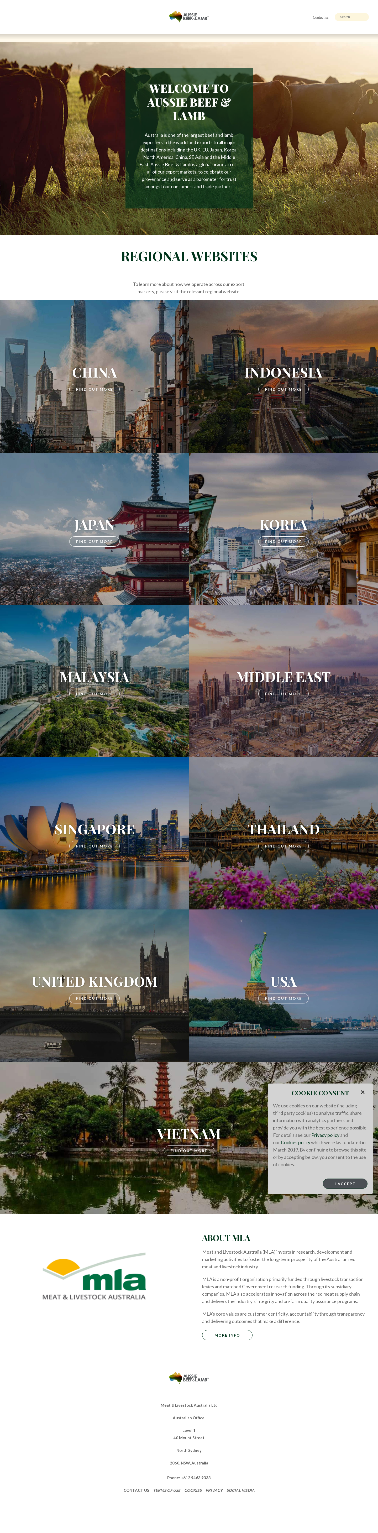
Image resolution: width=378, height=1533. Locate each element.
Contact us (321, 17)
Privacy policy (325, 1135)
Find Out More (94, 389)
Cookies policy (295, 1142)
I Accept (345, 1183)
